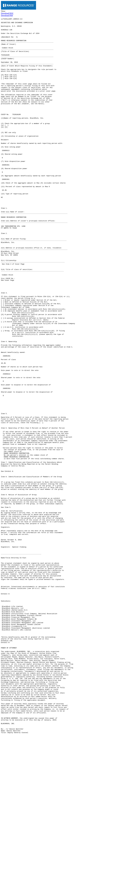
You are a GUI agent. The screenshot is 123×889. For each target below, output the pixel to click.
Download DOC (7, 13)
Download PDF (7, 15)
